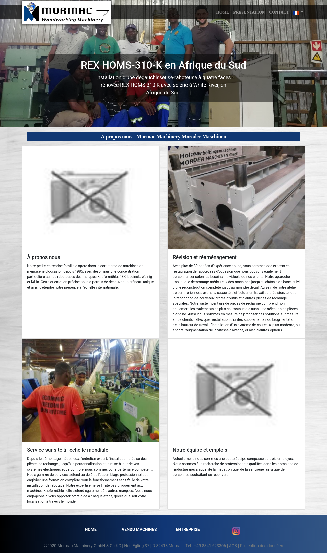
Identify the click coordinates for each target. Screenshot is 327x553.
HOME (222, 12)
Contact (279, 12)
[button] (298, 12)
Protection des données (261, 545)
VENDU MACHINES (139, 529)
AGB (233, 545)
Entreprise (188, 529)
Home (90, 529)
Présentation (249, 12)
